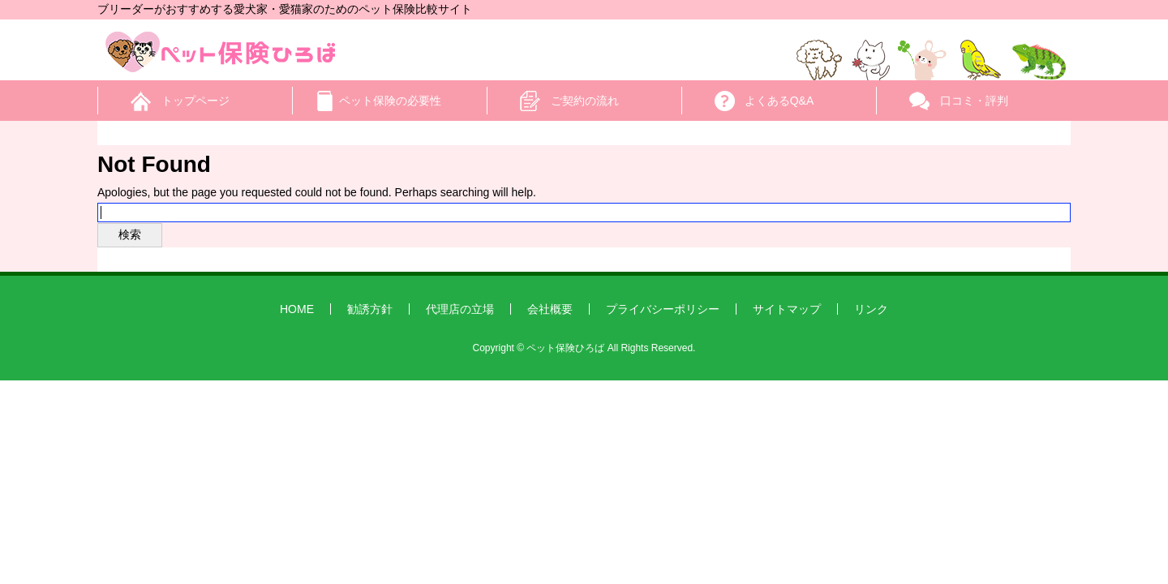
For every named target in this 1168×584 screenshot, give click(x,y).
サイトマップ (787, 309)
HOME (297, 309)
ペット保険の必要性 (390, 100)
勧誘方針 (370, 309)
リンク (871, 309)
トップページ (195, 100)
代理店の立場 (460, 309)
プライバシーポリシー (662, 309)
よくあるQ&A (779, 100)
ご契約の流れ (585, 100)
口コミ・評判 (974, 100)
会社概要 (550, 309)
